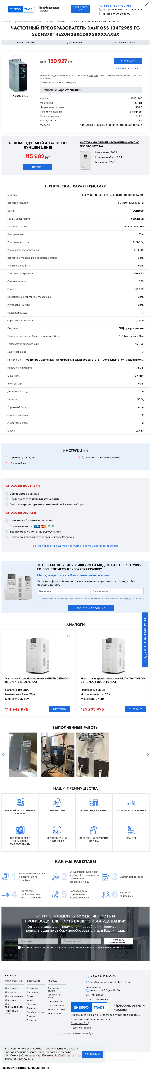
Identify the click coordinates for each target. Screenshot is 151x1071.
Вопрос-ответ (55, 1014)
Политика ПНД (80, 1023)
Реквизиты (32, 1016)
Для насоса (11, 988)
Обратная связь (56, 1006)
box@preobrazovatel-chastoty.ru (123, 9)
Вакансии (31, 1008)
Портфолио (32, 992)
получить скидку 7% (91, 607)
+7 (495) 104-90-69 (115, 5)
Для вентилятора (14, 996)
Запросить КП (80, 9)
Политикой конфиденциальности (127, 599)
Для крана (10, 1000)
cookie (37, 1048)
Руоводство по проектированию (101, 457)
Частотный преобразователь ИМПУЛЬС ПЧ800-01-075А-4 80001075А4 (37, 680)
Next (148, 755)
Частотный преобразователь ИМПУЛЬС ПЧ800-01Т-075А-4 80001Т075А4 (113, 680)
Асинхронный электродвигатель (78, 359)
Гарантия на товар (54, 996)
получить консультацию (119, 941)
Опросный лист (19, 463)
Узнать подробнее (75, 545)
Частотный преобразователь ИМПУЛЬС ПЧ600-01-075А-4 (109, 144)
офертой (93, 75)
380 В (140, 367)
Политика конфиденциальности (91, 1019)
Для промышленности (14, 1005)
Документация (74, 42)
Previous (3, 755)
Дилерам (31, 1004)
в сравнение (20, 95)
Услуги (30, 996)
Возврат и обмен (56, 1010)
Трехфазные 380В (11, 1012)
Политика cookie (81, 1028)
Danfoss (138, 210)
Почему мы (32, 988)
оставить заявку (128, 68)
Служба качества (36, 1012)
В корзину (128, 61)
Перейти (37, 167)
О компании (33, 981)
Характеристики (26, 42)
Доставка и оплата (124, 42)
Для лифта (10, 992)
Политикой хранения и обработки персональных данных (81, 599)
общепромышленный (40, 359)
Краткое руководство (23, 457)
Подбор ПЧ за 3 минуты (145, 640)
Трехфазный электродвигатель (122, 359)
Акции (30, 1000)
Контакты (31, 1020)
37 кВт (139, 375)
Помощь (52, 981)
